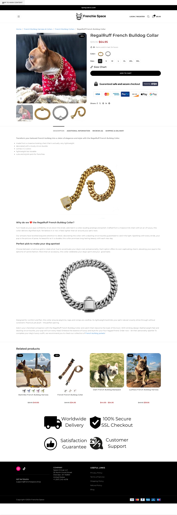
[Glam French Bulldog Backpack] (107, 370)
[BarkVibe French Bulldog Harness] (33, 370)
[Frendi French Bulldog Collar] (70, 370)
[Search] (148, 16)
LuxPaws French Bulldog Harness (143, 390)
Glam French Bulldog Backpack (107, 390)
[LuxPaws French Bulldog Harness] (143, 370)
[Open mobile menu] (18, 16)
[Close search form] (3, 3)
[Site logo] (91, 16)
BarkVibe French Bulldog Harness (33, 395)
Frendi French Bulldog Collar (70, 395)
